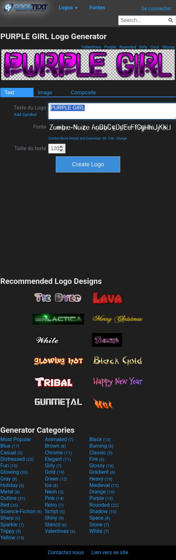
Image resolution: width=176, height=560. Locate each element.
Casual (11, 453)
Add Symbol (25, 114)
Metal (10, 492)
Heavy (100, 479)
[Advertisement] (88, 224)
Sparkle (12, 525)
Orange (102, 492)
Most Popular (15, 439)
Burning (101, 446)
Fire (96, 459)
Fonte (39, 127)
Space (99, 518)
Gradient (102, 472)
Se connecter (156, 8)
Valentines (91, 47)
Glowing (14, 472)
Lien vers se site (110, 552)
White (99, 531)
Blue (9, 446)
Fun (9, 465)
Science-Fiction (21, 511)
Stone (99, 525)
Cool (154, 47)
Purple (110, 47)
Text (9, 92)
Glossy (168, 47)
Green (56, 479)
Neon (54, 492)
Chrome (58, 453)
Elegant (58, 459)
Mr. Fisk (108, 138)
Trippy (10, 531)
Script (55, 511)
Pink (54, 498)
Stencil (56, 525)
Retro (54, 505)
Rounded (127, 47)
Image (45, 92)
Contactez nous (65, 552)
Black (100, 439)
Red (9, 505)
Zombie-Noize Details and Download (74, 138)
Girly (143, 47)
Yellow (12, 537)
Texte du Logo (30, 111)
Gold (54, 472)
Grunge (121, 138)
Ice (51, 485)
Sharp (10, 518)
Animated (59, 439)
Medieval (104, 485)
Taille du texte (30, 148)
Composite (83, 92)
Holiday (12, 485)
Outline (12, 498)
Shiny (54, 518)
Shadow (103, 511)
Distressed (17, 459)
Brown (55, 446)
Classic (100, 453)
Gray (8, 479)
